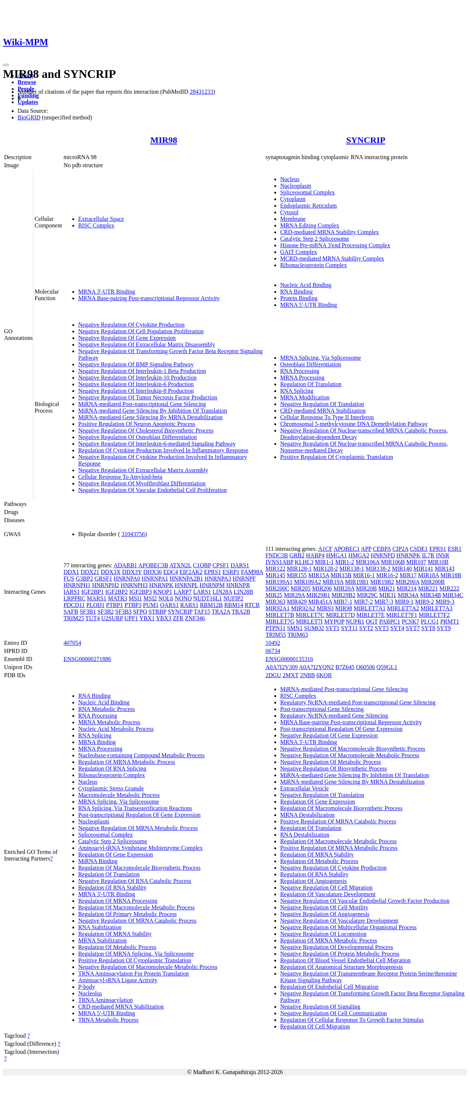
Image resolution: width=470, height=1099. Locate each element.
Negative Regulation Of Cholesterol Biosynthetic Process (145, 430)
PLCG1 (430, 621)
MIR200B (433, 582)
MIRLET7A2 (403, 608)
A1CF (325, 549)
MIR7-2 (363, 602)
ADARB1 (125, 565)
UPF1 (131, 618)
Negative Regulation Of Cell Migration (326, 887)
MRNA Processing (302, 377)
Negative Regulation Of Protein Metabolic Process (340, 954)
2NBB (307, 675)
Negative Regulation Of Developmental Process (336, 947)
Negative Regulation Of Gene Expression (127, 338)
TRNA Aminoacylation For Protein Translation (133, 973)
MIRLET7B (279, 615)
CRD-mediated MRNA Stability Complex (329, 232)
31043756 (133, 534)
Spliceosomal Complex (307, 192)
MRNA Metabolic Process (109, 722)
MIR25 (273, 595)
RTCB (252, 605)
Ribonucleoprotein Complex (313, 265)
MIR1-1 (324, 562)
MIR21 (386, 588)
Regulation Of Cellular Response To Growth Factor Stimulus (352, 1020)
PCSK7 (410, 621)
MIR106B (393, 562)
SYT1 (332, 628)
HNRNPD (383, 555)
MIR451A (320, 602)
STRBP (157, 611)
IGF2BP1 (92, 592)
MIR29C (367, 595)
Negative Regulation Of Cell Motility (324, 907)
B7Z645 (344, 667)
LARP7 (183, 592)
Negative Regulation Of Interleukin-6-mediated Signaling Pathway (157, 444)
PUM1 (151, 605)
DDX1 (71, 572)
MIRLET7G (279, 621)
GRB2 (296, 555)
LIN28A (222, 592)
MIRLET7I (309, 621)
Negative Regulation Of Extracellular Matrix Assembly (143, 470)
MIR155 (297, 575)
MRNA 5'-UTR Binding (308, 305)
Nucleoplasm (295, 186)
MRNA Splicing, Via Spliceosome (320, 358)
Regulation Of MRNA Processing (118, 901)
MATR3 (117, 598)
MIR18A (428, 575)
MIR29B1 (318, 595)
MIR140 (402, 568)
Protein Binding (299, 298)
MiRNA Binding (98, 861)
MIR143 (445, 568)
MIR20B (366, 588)
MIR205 (301, 588)
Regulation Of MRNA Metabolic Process (126, 762)
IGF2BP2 (116, 592)
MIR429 (297, 602)
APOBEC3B (153, 565)
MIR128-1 (299, 568)
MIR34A (408, 595)
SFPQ (140, 611)
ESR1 (454, 549)
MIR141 (423, 568)
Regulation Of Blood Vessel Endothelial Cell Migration (345, 960)
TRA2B (241, 611)
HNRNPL (186, 585)
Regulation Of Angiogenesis (313, 881)
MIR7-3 (383, 602)
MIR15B (340, 575)
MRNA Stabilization (102, 940)
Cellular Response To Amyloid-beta (120, 477)
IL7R (428, 555)
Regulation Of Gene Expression (115, 854)
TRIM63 (298, 635)
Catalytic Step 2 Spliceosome (314, 239)
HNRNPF (244, 578)
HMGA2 (358, 555)
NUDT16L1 (207, 598)
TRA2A (221, 611)
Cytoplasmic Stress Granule (111, 788)
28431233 (201, 92)
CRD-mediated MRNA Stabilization (323, 410)
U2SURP (112, 618)
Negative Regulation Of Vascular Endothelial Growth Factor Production (364, 901)
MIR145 (275, 575)
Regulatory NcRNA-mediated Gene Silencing (334, 715)
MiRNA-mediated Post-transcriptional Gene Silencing (142, 404)
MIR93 (325, 608)
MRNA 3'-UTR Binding (106, 291)
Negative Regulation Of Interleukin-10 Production (137, 377)
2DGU (273, 675)
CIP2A (401, 549)
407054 (72, 643)
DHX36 (152, 572)
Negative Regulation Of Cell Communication (333, 1013)
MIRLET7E (370, 615)
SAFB (71, 611)
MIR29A (294, 595)
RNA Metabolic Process (106, 709)
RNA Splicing (296, 391)
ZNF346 (195, 618)
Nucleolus (90, 993)
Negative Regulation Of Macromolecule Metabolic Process (147, 967)
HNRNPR (238, 585)
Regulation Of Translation (310, 384)
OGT (372, 621)
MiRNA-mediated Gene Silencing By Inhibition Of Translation (152, 410)
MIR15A (318, 575)
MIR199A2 (307, 582)
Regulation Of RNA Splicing (112, 768)
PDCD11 (74, 605)
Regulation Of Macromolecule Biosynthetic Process (139, 868)
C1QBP (202, 565)
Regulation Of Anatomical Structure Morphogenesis (341, 967)
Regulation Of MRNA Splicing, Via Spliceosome (136, 954)
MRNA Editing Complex (309, 225)
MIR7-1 (342, 602)
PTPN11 (275, 628)
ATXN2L (180, 565)
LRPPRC (75, 598)
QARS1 (169, 605)
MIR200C (277, 588)
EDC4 (170, 572)
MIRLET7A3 (436, 608)
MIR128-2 (325, 568)
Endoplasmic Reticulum (308, 205)
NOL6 (165, 598)
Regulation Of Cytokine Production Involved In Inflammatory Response (163, 450)
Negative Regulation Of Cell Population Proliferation (141, 331)
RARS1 (189, 605)
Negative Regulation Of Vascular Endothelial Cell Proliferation (152, 490)
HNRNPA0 (126, 578)
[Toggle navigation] (6, 65)
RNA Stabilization (100, 927)
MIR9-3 (445, 602)
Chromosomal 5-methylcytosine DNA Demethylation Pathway (354, 424)
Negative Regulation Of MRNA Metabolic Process (138, 828)
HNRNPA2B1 (186, 578)
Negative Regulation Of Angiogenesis (324, 914)
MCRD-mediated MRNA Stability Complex (332, 258)
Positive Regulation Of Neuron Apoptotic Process (136, 424)
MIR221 (428, 588)
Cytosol (289, 212)
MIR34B (430, 595)
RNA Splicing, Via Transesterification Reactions (135, 808)
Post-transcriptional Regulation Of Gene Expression (139, 815)
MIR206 (322, 588)
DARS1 (240, 565)
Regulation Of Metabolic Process (117, 947)
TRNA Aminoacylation (105, 1000)
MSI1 (135, 598)
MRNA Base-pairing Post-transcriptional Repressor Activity (149, 298)
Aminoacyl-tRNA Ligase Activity (118, 980)
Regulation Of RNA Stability (112, 887)
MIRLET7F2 (434, 615)
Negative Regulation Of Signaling (320, 1006)
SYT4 (397, 628)
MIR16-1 (364, 575)
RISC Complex (96, 225)
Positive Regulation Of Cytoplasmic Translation (336, 457)
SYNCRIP (366, 140)
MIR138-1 (351, 568)
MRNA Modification (305, 397)
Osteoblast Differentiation (310, 364)
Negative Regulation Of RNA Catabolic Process (134, 881)
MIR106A (368, 562)
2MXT (291, 675)
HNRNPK (161, 585)
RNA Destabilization (304, 835)
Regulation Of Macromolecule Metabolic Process (136, 907)
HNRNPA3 (218, 578)
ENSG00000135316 (289, 659)
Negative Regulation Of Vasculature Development (339, 920)
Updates (28, 102)
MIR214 (406, 588)
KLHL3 (304, 562)
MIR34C (452, 595)
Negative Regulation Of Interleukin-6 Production (136, 384)
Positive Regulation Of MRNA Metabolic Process (339, 848)
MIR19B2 (382, 582)
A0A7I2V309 (281, 667)
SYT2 (366, 628)
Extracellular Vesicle (304, 788)
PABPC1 (389, 621)
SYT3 (382, 628)
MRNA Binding (97, 742)
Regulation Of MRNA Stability (115, 934)
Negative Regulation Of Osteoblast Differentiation (137, 437)
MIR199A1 (279, 582)
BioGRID (29, 117)
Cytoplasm (293, 199)
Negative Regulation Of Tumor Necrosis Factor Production (147, 397)
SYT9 (444, 628)
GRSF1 (103, 578)
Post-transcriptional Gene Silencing (322, 709)
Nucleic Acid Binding (306, 285)
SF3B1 (88, 611)
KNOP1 (162, 592)
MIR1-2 (344, 562)
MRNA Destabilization (307, 815)
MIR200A (407, 582)
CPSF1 (220, 565)
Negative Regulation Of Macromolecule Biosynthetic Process (352, 749)
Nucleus (289, 179)
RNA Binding (296, 291)
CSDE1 (419, 549)
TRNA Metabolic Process (108, 1020)
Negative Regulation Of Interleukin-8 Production (136, 391)
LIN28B (243, 592)
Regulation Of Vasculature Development (328, 894)
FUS (69, 578)
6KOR (324, 675)
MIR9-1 (404, 602)
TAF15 (202, 611)
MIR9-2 (424, 602)
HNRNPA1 (155, 578)
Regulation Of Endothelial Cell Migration (329, 987)
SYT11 (349, 628)
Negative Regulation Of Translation (322, 404)
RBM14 (233, 605)
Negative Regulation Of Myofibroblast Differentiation (142, 483)
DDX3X (110, 572)
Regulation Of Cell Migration (315, 1026)
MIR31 (387, 595)
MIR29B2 (343, 595)
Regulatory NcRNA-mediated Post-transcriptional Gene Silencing (357, 702)
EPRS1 (212, 572)
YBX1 (147, 618)
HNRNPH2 (105, 585)
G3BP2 (84, 578)
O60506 (365, 667)
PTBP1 (114, 605)
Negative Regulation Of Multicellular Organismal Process (348, 927)
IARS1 (72, 592)
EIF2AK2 (191, 572)
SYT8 (428, 628)
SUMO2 (314, 628)
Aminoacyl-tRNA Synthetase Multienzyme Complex (140, 848)
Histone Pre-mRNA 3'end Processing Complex (335, 245)
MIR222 (449, 588)
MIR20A (343, 588)
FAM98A (252, 572)
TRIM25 (74, 618)
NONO (183, 598)
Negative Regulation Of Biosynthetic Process (333, 768)
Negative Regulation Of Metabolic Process (330, 762)
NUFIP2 (233, 598)
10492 (272, 643)
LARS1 (202, 592)
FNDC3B (276, 555)
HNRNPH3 (134, 585)
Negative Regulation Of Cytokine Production (131, 325)
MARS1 (96, 598)
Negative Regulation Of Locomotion (323, 934)
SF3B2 (105, 611)
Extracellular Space (101, 219)
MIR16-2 (387, 575)
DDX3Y (132, 572)
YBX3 (163, 618)
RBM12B (211, 605)
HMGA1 (336, 555)
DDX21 (90, 572)
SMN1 (295, 628)
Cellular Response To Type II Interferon (327, 417)
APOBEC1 (346, 549)
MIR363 (275, 602)
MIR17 (408, 575)
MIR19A (333, 582)
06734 (272, 651)
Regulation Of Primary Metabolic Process (127, 914)
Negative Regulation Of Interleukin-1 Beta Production (142, 371)
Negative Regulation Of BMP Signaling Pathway (136, 364)
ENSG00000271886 (87, 659)
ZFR (178, 618)
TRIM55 (275, 635)
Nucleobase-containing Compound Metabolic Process (141, 755)
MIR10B (438, 562)
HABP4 (315, 555)
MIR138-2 (378, 568)
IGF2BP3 (140, 592)
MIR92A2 (303, 608)
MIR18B (450, 575)
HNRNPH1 (77, 585)
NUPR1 (355, 621)
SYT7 (413, 628)
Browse (27, 82)
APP (366, 549)
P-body (86, 987)
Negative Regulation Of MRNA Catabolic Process (137, 920)
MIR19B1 (357, 582)
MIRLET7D (340, 615)
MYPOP (334, 621)
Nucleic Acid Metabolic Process (116, 729)
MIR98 (163, 140)
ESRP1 (231, 572)
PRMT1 (449, 621)
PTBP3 (132, 605)
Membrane (293, 219)
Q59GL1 (386, 667)
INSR (442, 555)
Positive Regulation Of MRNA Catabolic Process (338, 821)
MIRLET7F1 (401, 615)
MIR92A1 (277, 608)
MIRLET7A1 (370, 608)
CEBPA (382, 549)
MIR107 (416, 562)
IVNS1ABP (279, 562)
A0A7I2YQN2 (316, 667)
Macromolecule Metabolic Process (119, 795)
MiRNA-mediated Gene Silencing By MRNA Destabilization (150, 417)
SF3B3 (123, 611)
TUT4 (93, 618)
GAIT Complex (298, 252)
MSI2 (150, 598)
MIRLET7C (310, 615)
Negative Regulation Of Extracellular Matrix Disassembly (146, 344)
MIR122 (275, 568)
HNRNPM (212, 585)
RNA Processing (299, 371)
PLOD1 (95, 605)
